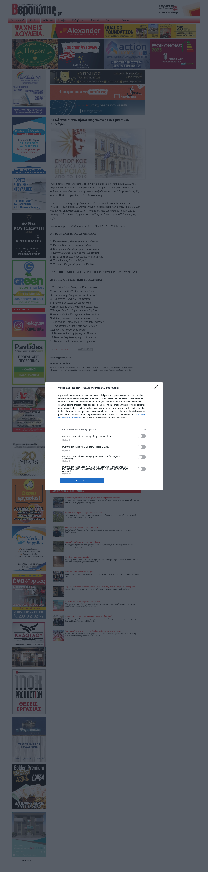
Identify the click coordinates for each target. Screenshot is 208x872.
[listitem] (104, 429)
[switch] (142, 436)
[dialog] (104, 436)
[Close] (157, 388)
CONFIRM (82, 480)
